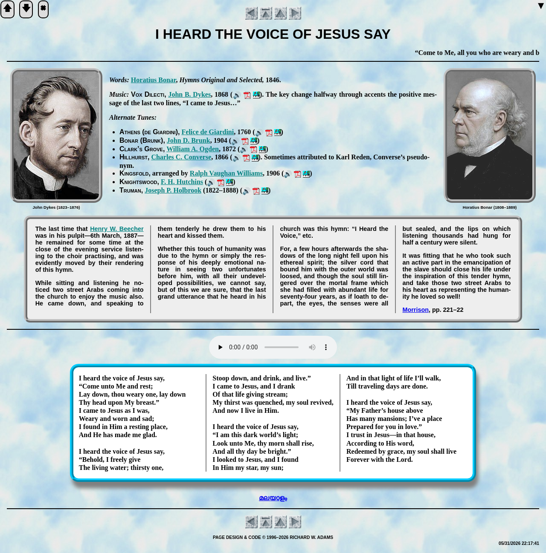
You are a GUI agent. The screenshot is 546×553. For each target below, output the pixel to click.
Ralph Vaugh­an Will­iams (226, 173)
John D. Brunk (188, 140)
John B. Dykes (189, 94)
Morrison (415, 309)
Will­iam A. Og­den (192, 149)
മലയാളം (273, 497)
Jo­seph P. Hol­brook (173, 190)
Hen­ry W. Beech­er (116, 228)
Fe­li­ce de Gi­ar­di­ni (208, 131)
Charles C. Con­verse (181, 157)
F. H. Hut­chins (182, 181)
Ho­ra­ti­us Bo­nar (153, 80)
